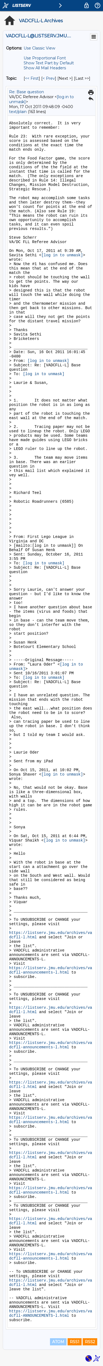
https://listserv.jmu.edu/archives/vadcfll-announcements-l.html (50, 970)
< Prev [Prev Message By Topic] (49, 78)
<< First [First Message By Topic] (32, 78)
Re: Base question (26, 91)
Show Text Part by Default (49, 63)
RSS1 (74, 1341)
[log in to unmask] (62, 255)
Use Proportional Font (45, 58)
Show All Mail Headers (45, 67)
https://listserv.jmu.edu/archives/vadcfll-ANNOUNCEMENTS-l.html (50, 1313)
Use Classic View (39, 48)
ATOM (58, 1341)
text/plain (18, 111)
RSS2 (90, 1341)
